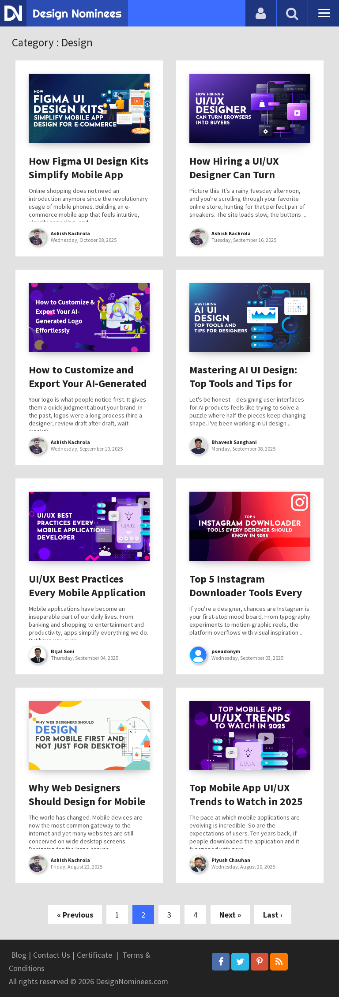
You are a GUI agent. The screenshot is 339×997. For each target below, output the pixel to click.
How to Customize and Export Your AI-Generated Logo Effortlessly (88, 383)
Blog (18, 955)
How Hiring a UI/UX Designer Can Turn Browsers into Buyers (239, 174)
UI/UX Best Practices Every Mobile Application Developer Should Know (87, 592)
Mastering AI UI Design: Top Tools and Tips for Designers (243, 383)
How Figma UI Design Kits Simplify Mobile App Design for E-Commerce (89, 174)
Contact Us (51, 955)
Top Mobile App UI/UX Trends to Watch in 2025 (246, 794)
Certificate (94, 955)
